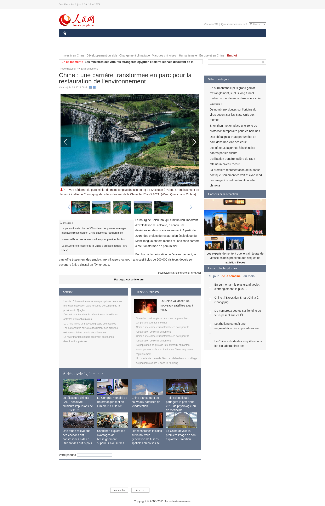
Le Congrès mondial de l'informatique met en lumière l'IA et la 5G (112, 401)
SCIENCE (143, 39)
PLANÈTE (198, 39)
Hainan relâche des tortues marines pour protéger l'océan (93, 239)
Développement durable (101, 55)
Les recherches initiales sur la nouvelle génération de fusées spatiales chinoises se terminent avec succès (147, 439)
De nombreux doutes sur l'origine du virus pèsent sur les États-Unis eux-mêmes (233, 114)
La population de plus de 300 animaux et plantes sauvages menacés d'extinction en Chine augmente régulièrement (94, 230)
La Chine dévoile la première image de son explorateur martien (181, 435)
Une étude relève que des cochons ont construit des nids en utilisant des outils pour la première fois (77, 439)
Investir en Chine (73, 55)
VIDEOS (88, 47)
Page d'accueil (68, 68)
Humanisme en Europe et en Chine (201, 55)
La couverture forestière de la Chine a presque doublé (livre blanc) (94, 248)
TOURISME (232, 39)
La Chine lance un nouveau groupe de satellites (89, 323)
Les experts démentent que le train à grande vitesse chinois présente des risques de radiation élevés (235, 258)
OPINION (252, 39)
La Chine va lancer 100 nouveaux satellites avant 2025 (176, 305)
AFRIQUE (124, 39)
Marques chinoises (164, 55)
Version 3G (211, 24)
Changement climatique (134, 55)
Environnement (89, 68)
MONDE (107, 39)
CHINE (70, 39)
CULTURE (161, 39)
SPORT (215, 39)
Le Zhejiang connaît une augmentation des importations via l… (233, 328)
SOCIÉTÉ (180, 39)
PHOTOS (71, 47)
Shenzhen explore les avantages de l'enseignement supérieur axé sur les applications (111, 439)
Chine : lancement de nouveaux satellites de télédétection (146, 401)
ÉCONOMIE (88, 39)
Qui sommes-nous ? (234, 24)
